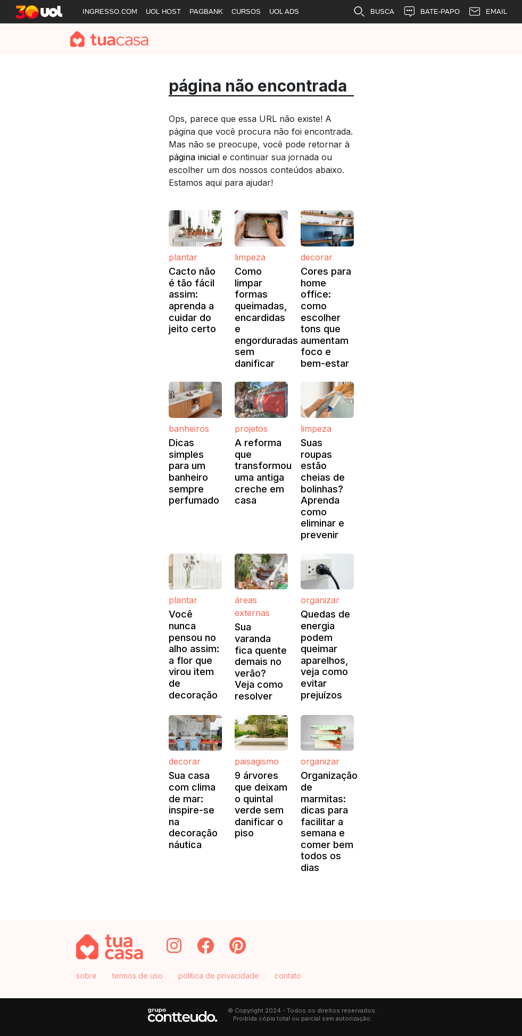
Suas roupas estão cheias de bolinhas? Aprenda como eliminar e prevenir (323, 488)
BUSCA (373, 11)
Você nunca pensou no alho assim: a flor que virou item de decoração (194, 654)
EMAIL (487, 11)
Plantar (183, 257)
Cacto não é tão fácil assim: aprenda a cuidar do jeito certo (192, 300)
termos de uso (137, 975)
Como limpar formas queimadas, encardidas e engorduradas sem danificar (266, 317)
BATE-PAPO (431, 11)
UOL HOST (163, 11)
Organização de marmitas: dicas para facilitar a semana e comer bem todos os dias (329, 821)
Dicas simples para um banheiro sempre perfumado (194, 471)
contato (288, 975)
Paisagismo (257, 761)
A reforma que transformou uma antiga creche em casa (263, 471)
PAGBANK (206, 11)
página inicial (194, 157)
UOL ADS (284, 11)
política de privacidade (218, 975)
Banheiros (189, 428)
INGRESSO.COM (109, 11)
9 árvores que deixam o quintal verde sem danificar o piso (261, 804)
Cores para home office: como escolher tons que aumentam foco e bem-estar (326, 317)
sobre (86, 975)
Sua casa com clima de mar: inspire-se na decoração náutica (193, 810)
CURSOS (246, 11)
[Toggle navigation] (441, 39)
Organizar (320, 600)
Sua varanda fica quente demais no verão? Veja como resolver (261, 661)
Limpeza (250, 257)
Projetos (251, 428)
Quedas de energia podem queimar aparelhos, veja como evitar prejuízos (325, 654)
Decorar (317, 257)
